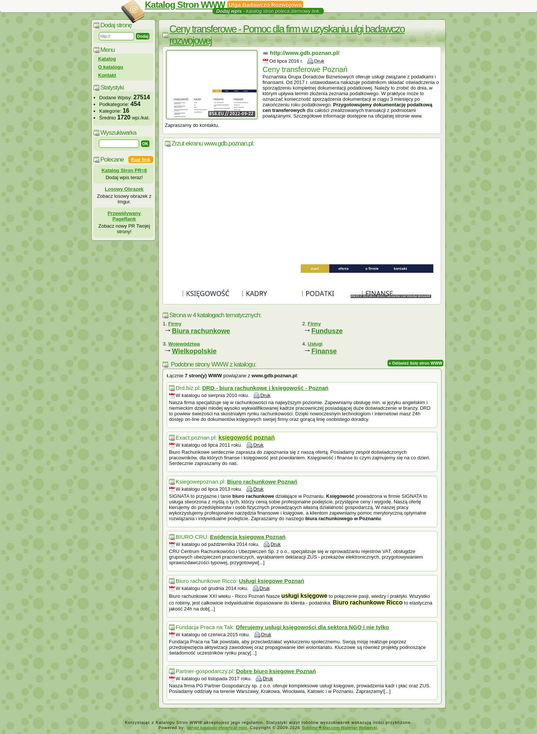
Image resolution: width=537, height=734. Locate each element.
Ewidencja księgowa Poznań (248, 537)
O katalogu (110, 67)
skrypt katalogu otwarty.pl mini (217, 727)
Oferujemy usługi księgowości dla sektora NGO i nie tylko (312, 627)
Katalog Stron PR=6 (124, 170)
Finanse (324, 351)
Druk (319, 61)
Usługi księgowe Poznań (271, 581)
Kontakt (107, 75)
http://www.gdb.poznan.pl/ (304, 53)
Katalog (107, 59)
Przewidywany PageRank (124, 216)
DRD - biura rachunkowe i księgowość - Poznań (265, 388)
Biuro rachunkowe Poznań (262, 481)
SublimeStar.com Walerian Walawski (339, 727)
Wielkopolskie (194, 351)
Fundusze (327, 331)
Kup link (140, 159)
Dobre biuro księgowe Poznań (276, 671)
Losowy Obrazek (124, 189)
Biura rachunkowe (201, 331)
